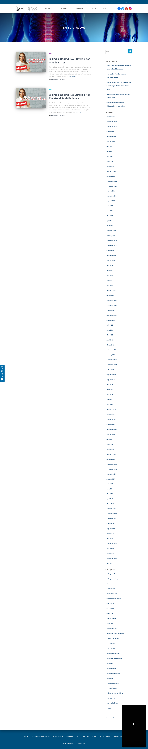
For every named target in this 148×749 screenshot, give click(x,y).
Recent (109, 708)
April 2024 (110, 221)
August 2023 (111, 260)
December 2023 (112, 240)
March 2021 (110, 404)
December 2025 (112, 121)
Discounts (110, 623)
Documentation (112, 628)
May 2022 (110, 335)
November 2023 (112, 245)
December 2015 (112, 558)
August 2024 (111, 201)
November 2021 (112, 365)
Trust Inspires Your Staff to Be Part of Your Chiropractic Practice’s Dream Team (119, 86)
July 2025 (110, 146)
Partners (113, 2)
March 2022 (110, 345)
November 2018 (112, 518)
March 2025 (110, 166)
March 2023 (110, 285)
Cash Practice (111, 589)
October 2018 (111, 524)
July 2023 (110, 265)
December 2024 (112, 181)
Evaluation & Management (115, 633)
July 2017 (110, 538)
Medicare (110, 663)
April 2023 (110, 280)
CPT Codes (110, 609)
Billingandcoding (112, 579)
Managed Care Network (114, 658)
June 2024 (110, 211)
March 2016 (110, 548)
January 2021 (111, 414)
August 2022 (111, 320)
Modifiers (110, 678)
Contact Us (120, 2)
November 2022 (112, 305)
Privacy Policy (119, 736)
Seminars (49, 9)
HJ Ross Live (111, 643)
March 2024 (110, 226)
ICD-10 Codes (111, 648)
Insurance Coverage (113, 653)
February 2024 (111, 231)
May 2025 (110, 156)
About (87, 2)
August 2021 (111, 380)
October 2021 (111, 370)
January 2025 (111, 176)
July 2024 (110, 206)
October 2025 (111, 131)
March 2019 (110, 504)
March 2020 (110, 449)
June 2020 (110, 439)
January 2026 (111, 116)
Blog (50, 53)
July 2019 (110, 484)
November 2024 (112, 186)
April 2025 (110, 161)
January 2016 (111, 553)
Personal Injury (111, 698)
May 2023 (110, 275)
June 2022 (110, 330)
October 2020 (111, 424)
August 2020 (111, 434)
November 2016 (112, 543)
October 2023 (111, 250)
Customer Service (95, 2)
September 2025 (112, 136)
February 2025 (111, 171)
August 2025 (111, 141)
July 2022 (110, 325)
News (94, 9)
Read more (72, 76)
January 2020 (111, 459)
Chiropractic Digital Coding (41, 736)
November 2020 (112, 419)
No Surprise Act (112, 688)
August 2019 (111, 479)
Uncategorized (111, 718)
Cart (104, 9)
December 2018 (112, 514)
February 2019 (111, 509)
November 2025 (112, 126)
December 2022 (112, 300)
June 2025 (110, 151)
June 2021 (110, 389)
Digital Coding (111, 618)
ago (62, 79)
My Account (128, 2)
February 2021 (111, 409)
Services (65, 9)
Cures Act (110, 613)
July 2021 (110, 384)
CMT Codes (110, 604)
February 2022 (111, 350)
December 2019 (112, 464)
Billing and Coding (112, 574)
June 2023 (110, 270)
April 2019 (110, 499)
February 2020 (111, 454)
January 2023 (111, 295)
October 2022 (111, 310)
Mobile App (105, 2)
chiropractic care (112, 594)
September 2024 (112, 196)
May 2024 (110, 216)
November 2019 (112, 469)
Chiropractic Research (114, 599)
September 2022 (112, 315)
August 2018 (111, 529)
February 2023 (111, 290)
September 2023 (112, 255)
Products (80, 9)
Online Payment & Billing (115, 693)
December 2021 (112, 360)
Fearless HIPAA (58, 736)
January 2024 (111, 236)
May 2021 (110, 394)
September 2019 (112, 474)
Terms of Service (68, 743)
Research (110, 713)
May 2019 (110, 494)
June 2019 (110, 489)
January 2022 (111, 355)
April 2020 (110, 444)
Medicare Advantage (113, 673)
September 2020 (112, 429)
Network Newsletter (113, 683)
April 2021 (110, 399)
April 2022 (110, 340)
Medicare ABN (111, 668)
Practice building (112, 703)
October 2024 (111, 191)
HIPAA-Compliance (113, 638)
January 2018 (111, 533)
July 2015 (110, 563)
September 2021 (112, 375)
